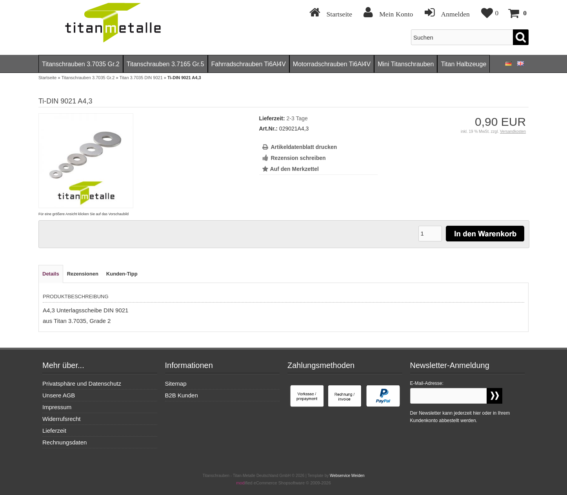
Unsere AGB (58, 395)
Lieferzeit (54, 430)
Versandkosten (513, 131)
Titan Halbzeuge (463, 64)
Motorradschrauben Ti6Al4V (332, 64)
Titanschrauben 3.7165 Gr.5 (165, 64)
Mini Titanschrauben (406, 64)
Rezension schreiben (298, 158)
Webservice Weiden (347, 475)
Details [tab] (50, 274)
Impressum (56, 407)
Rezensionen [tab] (82, 274)
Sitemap (176, 383)
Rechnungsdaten (64, 442)
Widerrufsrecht (61, 418)
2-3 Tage (297, 118)
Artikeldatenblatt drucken (304, 147)
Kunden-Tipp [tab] (122, 274)
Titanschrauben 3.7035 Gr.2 (81, 64)
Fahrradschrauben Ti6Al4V (248, 64)
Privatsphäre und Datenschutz (81, 383)
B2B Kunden (181, 395)
